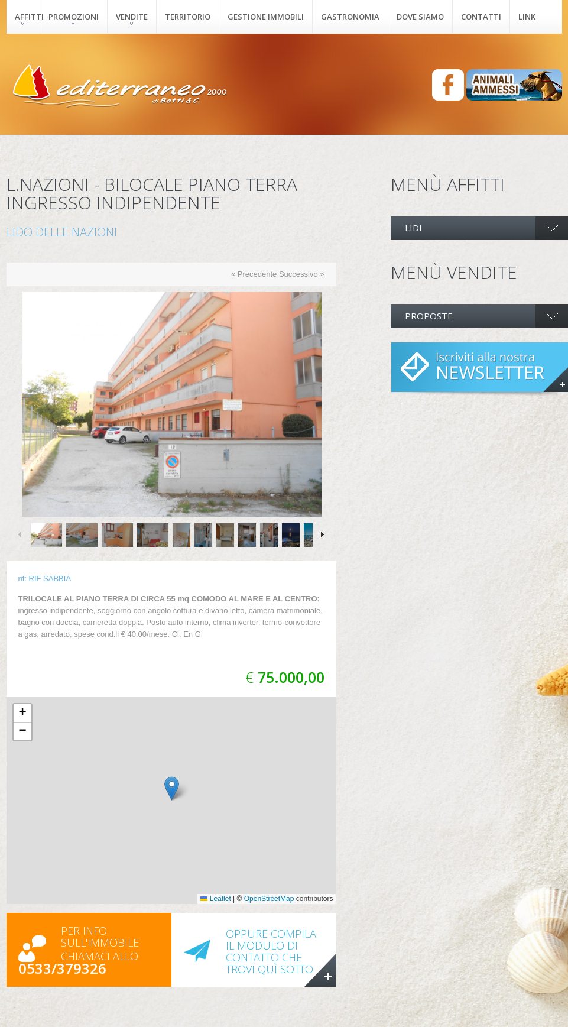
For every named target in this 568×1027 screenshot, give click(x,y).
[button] (171, 788)
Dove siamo (420, 16)
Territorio (187, 16)
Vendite (132, 16)
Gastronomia (350, 16)
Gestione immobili (266, 16)
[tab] (479, 228)
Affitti (27, 16)
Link (526, 16)
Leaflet (215, 899)
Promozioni (73, 16)
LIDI (413, 228)
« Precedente (254, 274)
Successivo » (301, 274)
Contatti (481, 16)
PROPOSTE (429, 316)
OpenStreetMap (269, 899)
